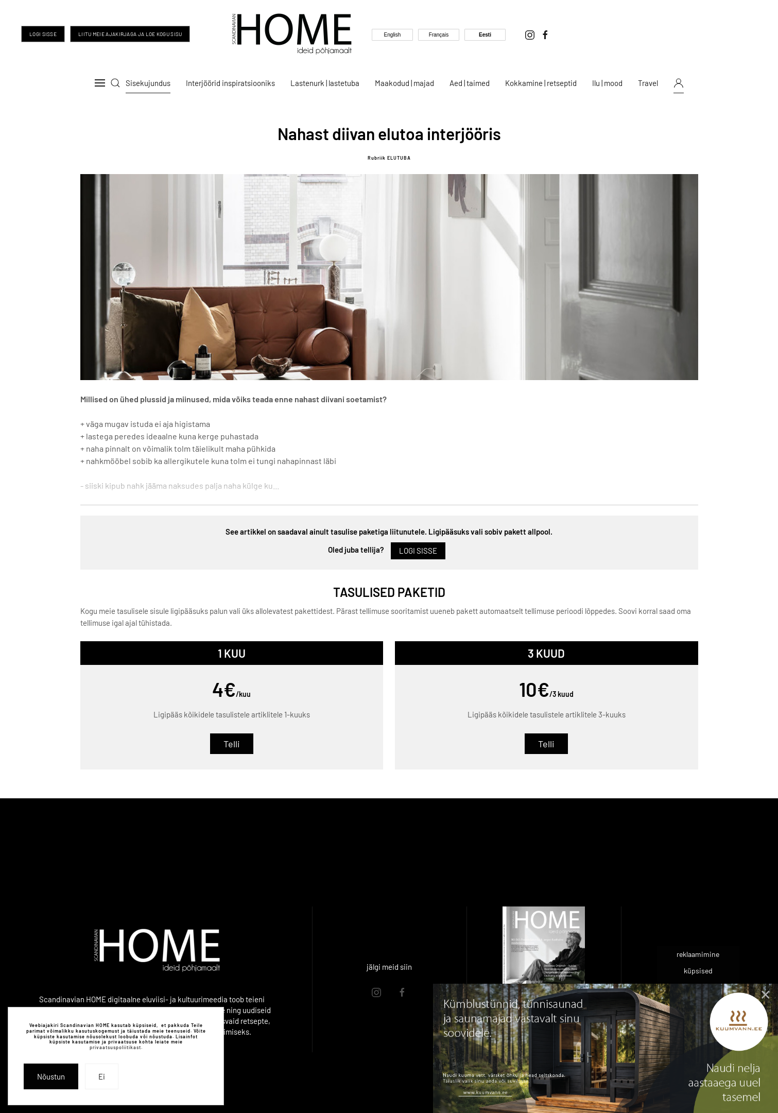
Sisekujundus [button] (148, 83)
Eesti (485, 35)
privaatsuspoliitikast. (116, 1047)
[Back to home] (292, 34)
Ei (101, 1076)
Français (438, 35)
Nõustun (51, 1076)
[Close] (765, 994)
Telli (231, 743)
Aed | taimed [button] (469, 83)
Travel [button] (648, 83)
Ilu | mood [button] (607, 83)
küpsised (698, 970)
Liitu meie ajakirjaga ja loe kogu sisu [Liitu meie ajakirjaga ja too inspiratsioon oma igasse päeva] (130, 34)
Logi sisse (43, 34)
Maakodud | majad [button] (404, 83)
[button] (100, 83)
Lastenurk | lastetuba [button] (324, 83)
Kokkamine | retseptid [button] (541, 83)
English (392, 35)
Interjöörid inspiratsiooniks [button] (230, 83)
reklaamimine (698, 954)
